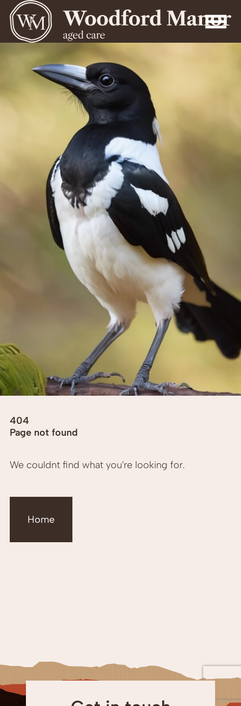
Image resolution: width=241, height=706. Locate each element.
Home (41, 519)
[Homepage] (120, 21)
